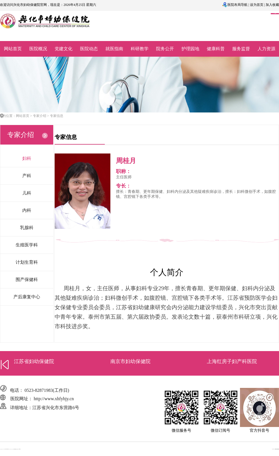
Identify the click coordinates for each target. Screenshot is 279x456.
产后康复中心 (26, 296)
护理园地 (190, 48)
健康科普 (216, 48)
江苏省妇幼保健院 (34, 361)
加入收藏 (272, 5)
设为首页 (256, 5)
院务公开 (165, 48)
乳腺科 (26, 227)
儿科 (26, 193)
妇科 (26, 158)
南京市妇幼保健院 (130, 361)
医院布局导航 (237, 5)
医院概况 (38, 48)
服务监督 (241, 48)
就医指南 (114, 48)
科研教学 (140, 48)
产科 (26, 175)
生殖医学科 (27, 245)
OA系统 (274, 13)
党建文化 (63, 48)
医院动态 (89, 48)
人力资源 (266, 48)
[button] (5, 364)
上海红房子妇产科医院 (232, 361)
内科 (26, 210)
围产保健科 (27, 279)
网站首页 (13, 48)
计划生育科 (27, 262)
